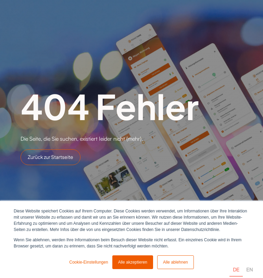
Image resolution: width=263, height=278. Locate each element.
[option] (249, 261)
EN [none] (249, 269)
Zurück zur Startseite (50, 157)
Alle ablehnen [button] (175, 262)
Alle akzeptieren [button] (132, 262)
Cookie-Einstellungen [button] (88, 262)
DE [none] (236, 269)
